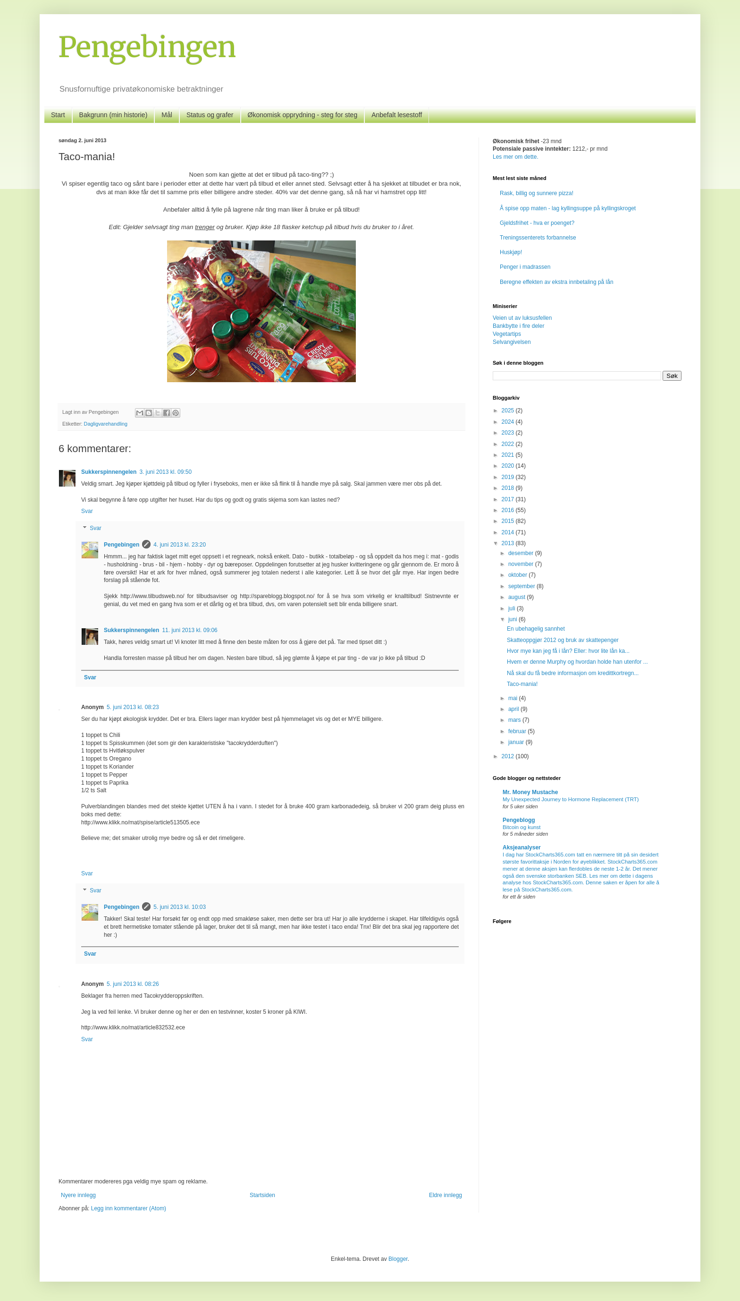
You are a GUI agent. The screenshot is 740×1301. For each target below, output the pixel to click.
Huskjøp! (511, 252)
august (517, 597)
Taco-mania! (522, 684)
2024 (509, 422)
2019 (509, 477)
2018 (509, 488)
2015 (509, 521)
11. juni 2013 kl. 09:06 (189, 630)
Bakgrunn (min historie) (113, 115)
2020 (509, 465)
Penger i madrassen (525, 267)
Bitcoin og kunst (521, 827)
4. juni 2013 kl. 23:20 (179, 544)
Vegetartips (507, 334)
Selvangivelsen (512, 342)
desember (521, 553)
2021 (509, 455)
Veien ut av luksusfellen (522, 318)
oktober (518, 575)
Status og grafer (210, 115)
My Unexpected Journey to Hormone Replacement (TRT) (571, 799)
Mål (166, 115)
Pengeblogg (519, 820)
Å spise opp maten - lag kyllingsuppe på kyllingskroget (568, 208)
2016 (509, 510)
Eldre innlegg (445, 1195)
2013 (509, 543)
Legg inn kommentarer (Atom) (128, 1208)
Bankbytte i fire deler (518, 326)
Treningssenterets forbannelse (538, 237)
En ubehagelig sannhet (536, 628)
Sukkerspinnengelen (108, 472)
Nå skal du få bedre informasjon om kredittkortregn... (573, 673)
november (521, 564)
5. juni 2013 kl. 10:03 (179, 907)
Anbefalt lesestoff (396, 115)
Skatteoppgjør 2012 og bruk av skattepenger (563, 640)
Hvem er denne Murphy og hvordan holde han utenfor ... (577, 662)
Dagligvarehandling (105, 424)
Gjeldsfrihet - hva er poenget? (537, 223)
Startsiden (262, 1195)
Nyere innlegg (78, 1195)
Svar (87, 511)
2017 (509, 499)
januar (517, 742)
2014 (509, 532)
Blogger (398, 1259)
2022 (509, 444)
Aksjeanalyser (522, 847)
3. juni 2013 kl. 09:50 (165, 472)
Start (58, 115)
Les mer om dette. (515, 157)
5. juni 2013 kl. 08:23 (133, 707)
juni (513, 619)
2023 (509, 432)
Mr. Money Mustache (530, 792)
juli (512, 608)
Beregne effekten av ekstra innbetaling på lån (557, 282)
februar (518, 731)
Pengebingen (147, 47)
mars (515, 720)
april (514, 709)
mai (513, 698)
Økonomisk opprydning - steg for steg (303, 115)
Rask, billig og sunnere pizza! (536, 193)
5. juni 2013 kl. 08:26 (133, 984)
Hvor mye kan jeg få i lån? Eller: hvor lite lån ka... (568, 651)
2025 (509, 410)
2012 (509, 756)
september (522, 586)
